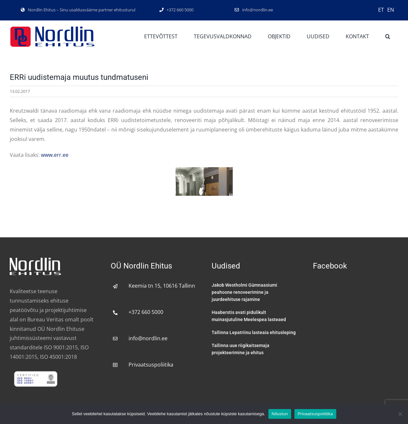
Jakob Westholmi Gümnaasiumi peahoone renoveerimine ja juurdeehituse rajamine (244, 292)
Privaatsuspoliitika (151, 364)
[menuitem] (381, 9)
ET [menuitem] (381, 9)
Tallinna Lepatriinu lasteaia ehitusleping (254, 332)
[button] (387, 36)
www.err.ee (54, 154)
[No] (400, 414)
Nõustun (280, 413)
